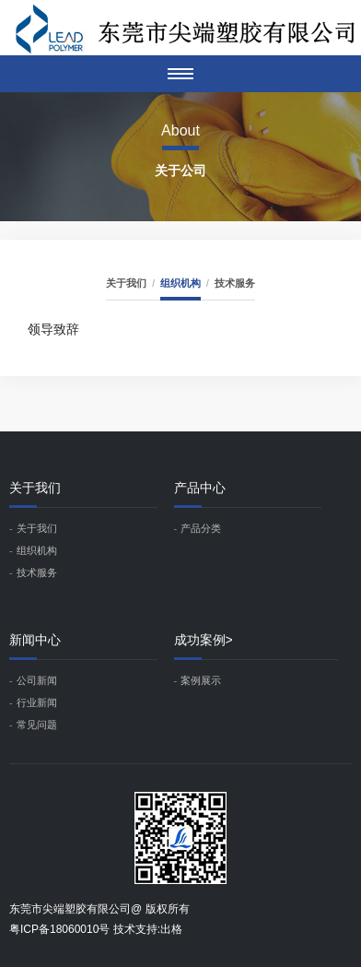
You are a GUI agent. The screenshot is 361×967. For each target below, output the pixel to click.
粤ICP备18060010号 (59, 929)
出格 (171, 929)
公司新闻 (37, 680)
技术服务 (235, 283)
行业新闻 (37, 702)
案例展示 (200, 680)
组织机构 (180, 283)
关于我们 (126, 283)
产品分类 (200, 528)
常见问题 (37, 724)
